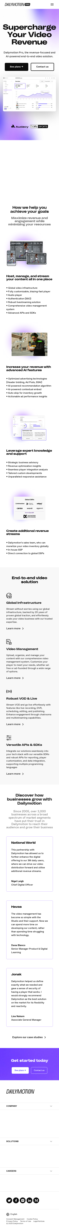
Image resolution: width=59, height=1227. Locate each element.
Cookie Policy (32, 1219)
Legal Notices (38, 1221)
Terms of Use (25, 1221)
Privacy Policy (12, 1221)
